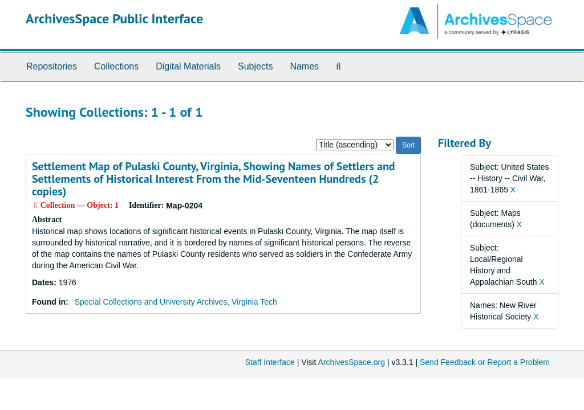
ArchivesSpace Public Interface (114, 18)
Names (304, 66)
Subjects (255, 66)
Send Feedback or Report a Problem (485, 362)
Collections (116, 66)
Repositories (51, 66)
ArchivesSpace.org (351, 362)
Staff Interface (270, 362)
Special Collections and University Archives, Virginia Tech (176, 301)
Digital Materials (188, 66)
